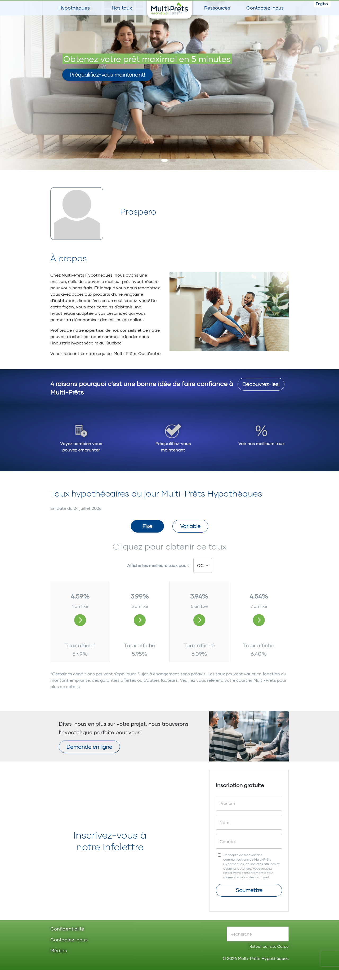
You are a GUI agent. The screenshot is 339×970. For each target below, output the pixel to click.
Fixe (147, 526)
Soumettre (249, 890)
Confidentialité (67, 929)
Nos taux (122, 8)
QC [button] (200, 565)
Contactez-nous (265, 8)
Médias (58, 950)
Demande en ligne (89, 746)
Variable (190, 526)
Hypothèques (74, 8)
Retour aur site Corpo (269, 946)
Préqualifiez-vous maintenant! (107, 74)
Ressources (217, 8)
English (322, 4)
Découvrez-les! (261, 384)
